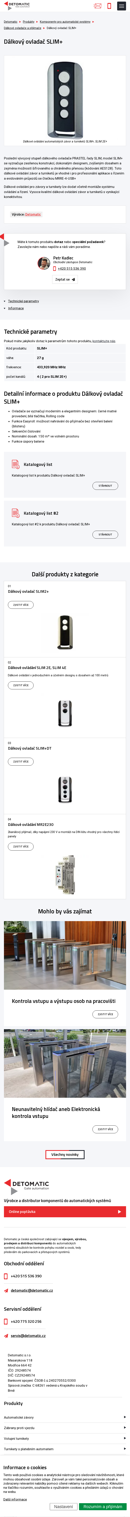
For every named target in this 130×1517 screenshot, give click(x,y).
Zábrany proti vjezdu (19, 1428)
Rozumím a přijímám (103, 1506)
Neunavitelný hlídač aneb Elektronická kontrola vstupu (56, 1112)
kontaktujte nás (103, 341)
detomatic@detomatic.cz (32, 1290)
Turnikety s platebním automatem (29, 1449)
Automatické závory (19, 1417)
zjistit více (105, 1014)
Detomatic (10, 22)
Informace (16, 308)
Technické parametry (23, 301)
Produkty (13, 1403)
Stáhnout (105, 486)
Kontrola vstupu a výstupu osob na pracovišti (64, 1001)
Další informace (15, 1499)
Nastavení (63, 1506)
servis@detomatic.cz (28, 1336)
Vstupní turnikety (16, 1439)
